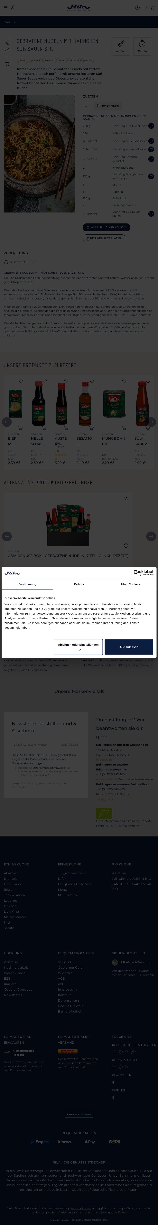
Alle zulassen (129, 647)
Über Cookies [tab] (130, 584)
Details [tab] (79, 584)
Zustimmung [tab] (27, 584)
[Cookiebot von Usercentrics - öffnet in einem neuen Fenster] (136, 573)
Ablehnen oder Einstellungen (78, 647)
